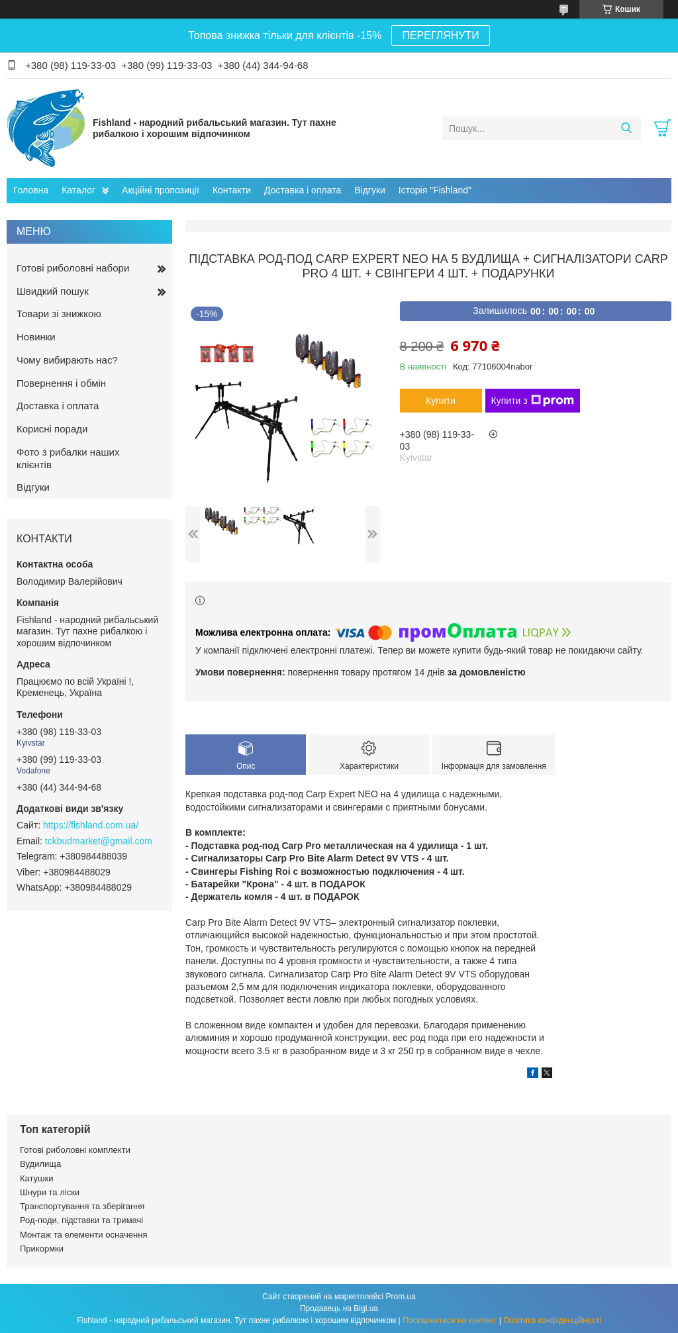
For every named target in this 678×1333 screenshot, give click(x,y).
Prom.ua (401, 1296)
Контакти (232, 190)
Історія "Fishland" (435, 190)
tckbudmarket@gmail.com (98, 841)
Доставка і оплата (302, 190)
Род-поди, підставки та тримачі (81, 1220)
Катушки (37, 1178)
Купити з (532, 401)
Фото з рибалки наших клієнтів (68, 458)
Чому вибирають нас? (67, 360)
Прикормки (42, 1249)
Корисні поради (52, 428)
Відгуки (369, 190)
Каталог (78, 190)
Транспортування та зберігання (82, 1206)
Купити (441, 400)
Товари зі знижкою (59, 313)
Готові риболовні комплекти (75, 1150)
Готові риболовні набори (73, 267)
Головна (30, 190)
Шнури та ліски (49, 1192)
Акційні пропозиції (160, 190)
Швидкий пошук (53, 291)
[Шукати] (626, 128)
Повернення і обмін (61, 383)
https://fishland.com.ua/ (90, 825)
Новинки (36, 336)
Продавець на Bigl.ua (339, 1308)
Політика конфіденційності (552, 1320)
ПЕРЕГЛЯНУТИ (440, 35)
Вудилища (40, 1164)
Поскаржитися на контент (450, 1320)
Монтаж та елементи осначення (83, 1235)
